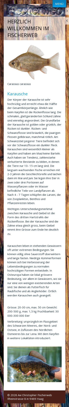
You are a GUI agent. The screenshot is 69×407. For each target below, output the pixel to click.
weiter (67, 11)
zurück (67, 21)
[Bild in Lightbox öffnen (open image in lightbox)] (34, 364)
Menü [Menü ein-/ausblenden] (59, 4)
